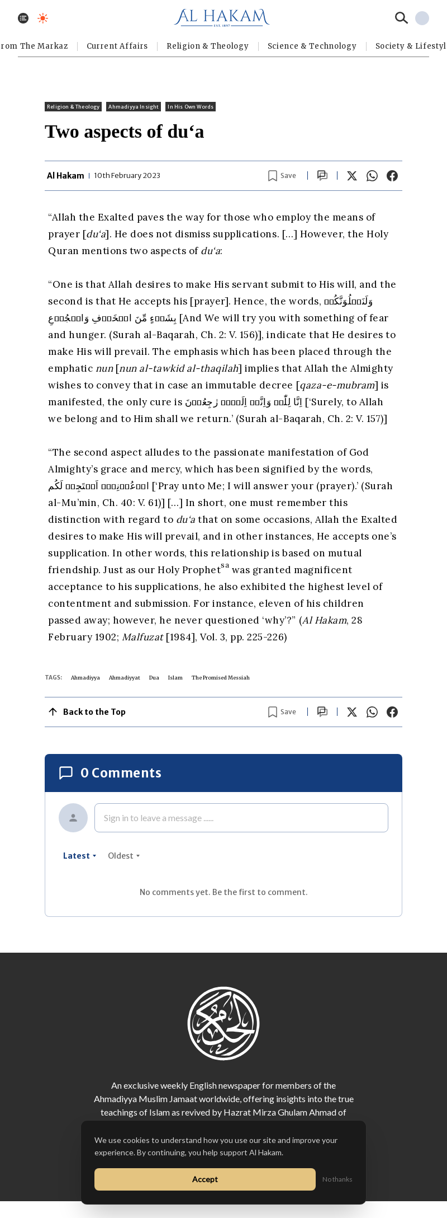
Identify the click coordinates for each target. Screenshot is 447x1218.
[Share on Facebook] (392, 175)
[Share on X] (352, 175)
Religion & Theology (208, 46)
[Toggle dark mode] (42, 18)
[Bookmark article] (282, 176)
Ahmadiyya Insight (133, 107)
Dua (154, 677)
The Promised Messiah (221, 677)
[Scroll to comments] (322, 175)
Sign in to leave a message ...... (158, 817)
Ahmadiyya (85, 677)
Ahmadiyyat (124, 677)
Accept (205, 1179)
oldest (124, 856)
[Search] (401, 18)
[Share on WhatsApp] (372, 175)
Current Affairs (118, 46)
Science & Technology (312, 46)
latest (80, 856)
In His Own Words (190, 107)
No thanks (337, 1179)
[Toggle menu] (23, 18)
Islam (175, 677)
